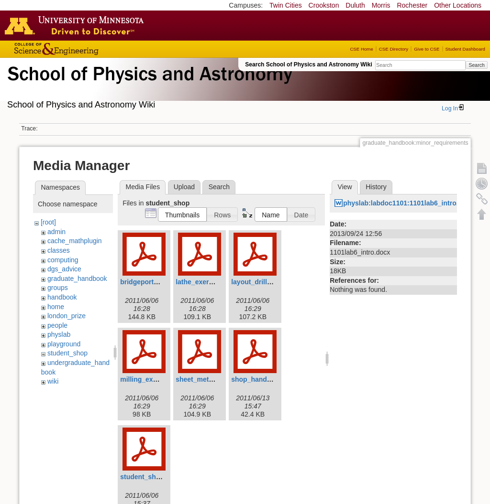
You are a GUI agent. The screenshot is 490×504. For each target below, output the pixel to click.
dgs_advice (64, 269)
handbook (62, 297)
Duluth (355, 5)
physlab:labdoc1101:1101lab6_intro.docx (408, 203)
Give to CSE (426, 49)
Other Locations (457, 5)
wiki (52, 381)
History (376, 187)
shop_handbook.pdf (263, 379)
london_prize (66, 316)
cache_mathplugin (74, 241)
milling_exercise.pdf (152, 379)
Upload (184, 187)
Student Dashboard (465, 49)
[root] (48, 222)
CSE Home (361, 49)
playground (63, 344)
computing (62, 260)
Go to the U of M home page (76, 25)
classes (58, 250)
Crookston (324, 5)
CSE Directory (393, 49)
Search (476, 65)
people (57, 325)
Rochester (412, 5)
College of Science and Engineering (86, 49)
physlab (58, 334)
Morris (381, 5)
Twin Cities (285, 5)
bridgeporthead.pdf (150, 282)
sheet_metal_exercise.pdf (216, 379)
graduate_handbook (77, 278)
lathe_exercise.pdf (205, 282)
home (55, 307)
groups (57, 287)
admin (56, 232)
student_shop (67, 353)
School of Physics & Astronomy (148, 85)
